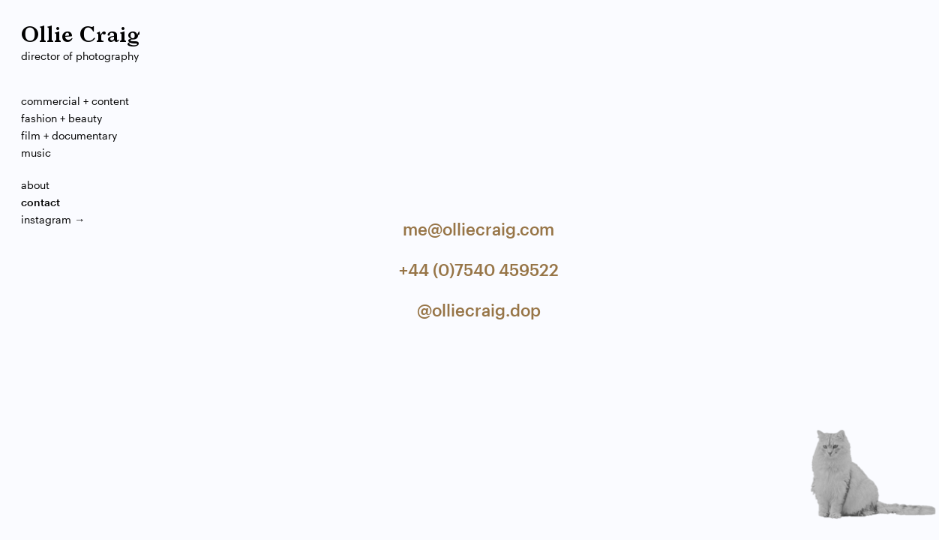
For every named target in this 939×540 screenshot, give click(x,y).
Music (36, 152)
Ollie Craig (80, 35)
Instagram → (53, 219)
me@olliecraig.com (478, 228)
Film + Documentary (69, 135)
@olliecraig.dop (479, 310)
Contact (40, 202)
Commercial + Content (75, 100)
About (35, 184)
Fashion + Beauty (61, 118)
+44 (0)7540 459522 (479, 269)
